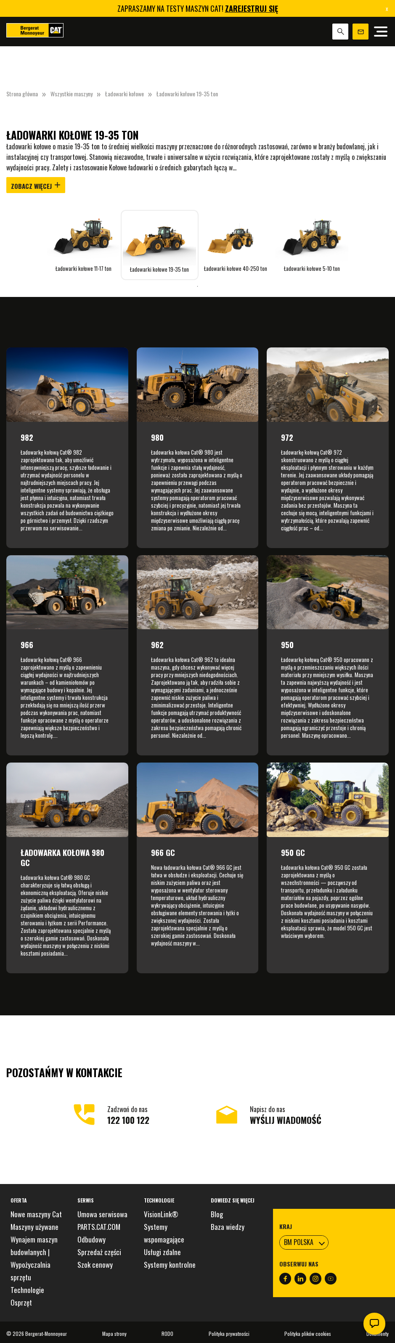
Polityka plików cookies (307, 1333)
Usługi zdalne (162, 1252)
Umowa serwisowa (102, 1214)
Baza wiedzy (227, 1226)
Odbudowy (91, 1239)
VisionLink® (161, 1214)
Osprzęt (21, 1302)
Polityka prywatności (229, 1333)
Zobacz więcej (36, 186)
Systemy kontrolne (170, 1264)
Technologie (27, 1290)
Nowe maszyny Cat (36, 1214)
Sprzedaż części (99, 1252)
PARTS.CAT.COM (98, 1226)
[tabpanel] (83, 241)
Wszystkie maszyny (71, 93)
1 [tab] (198, 286)
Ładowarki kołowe (124, 93)
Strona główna (22, 93)
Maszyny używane (34, 1226)
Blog (217, 1214)
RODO (167, 1333)
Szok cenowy (95, 1264)
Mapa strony (114, 1333)
